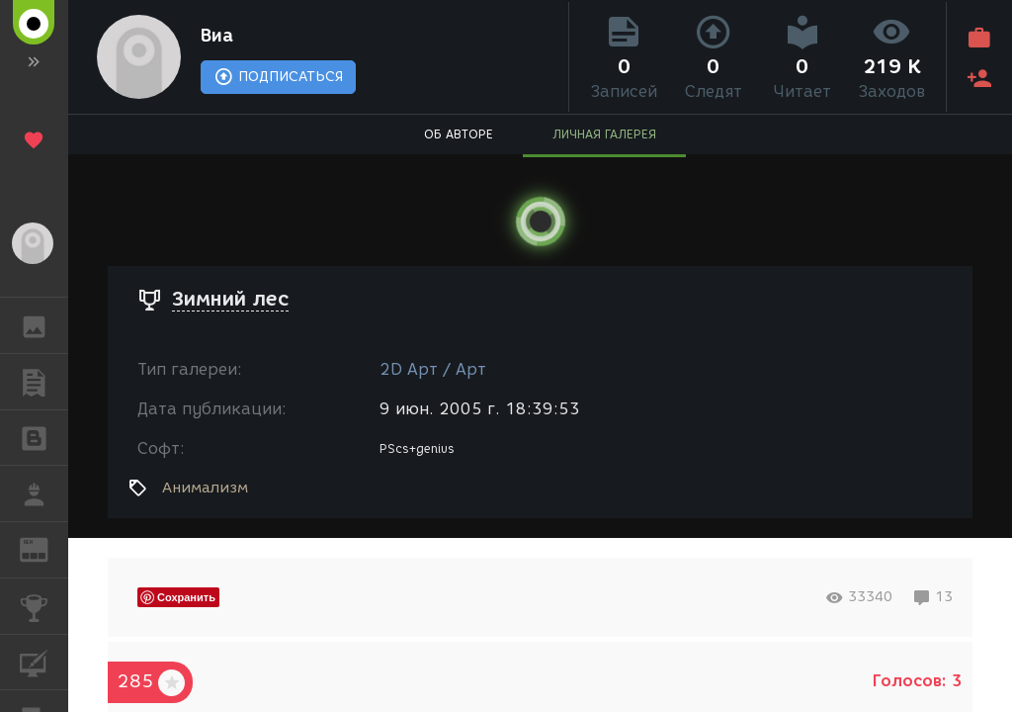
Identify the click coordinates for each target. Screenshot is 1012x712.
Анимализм (205, 487)
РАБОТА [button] (44, 493)
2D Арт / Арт (433, 369)
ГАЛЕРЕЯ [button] (44, 325)
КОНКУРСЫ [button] (44, 606)
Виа (217, 35)
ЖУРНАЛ (44, 548)
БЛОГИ (44, 436)
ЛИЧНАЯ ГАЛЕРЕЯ (604, 134)
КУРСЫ (44, 661)
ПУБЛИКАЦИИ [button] (44, 381)
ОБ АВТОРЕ (458, 134)
